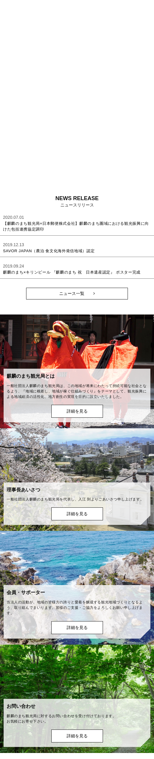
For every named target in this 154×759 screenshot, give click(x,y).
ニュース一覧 (71, 293)
